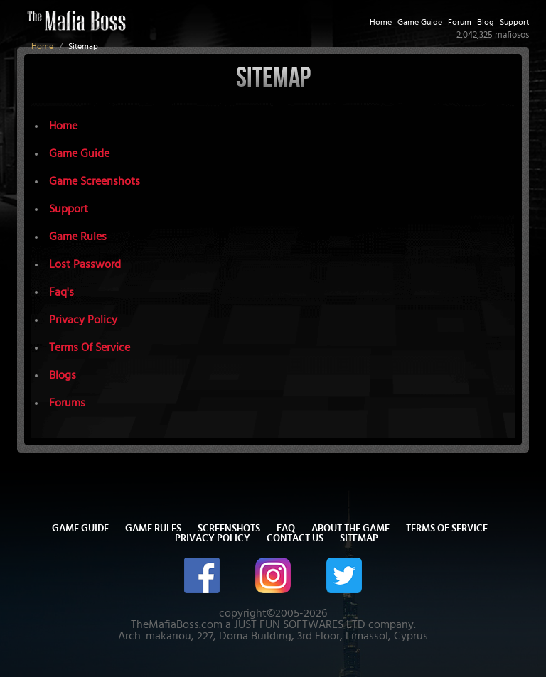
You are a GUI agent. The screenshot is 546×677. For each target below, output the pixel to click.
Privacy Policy (83, 319)
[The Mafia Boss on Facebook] (202, 573)
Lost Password (85, 264)
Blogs (62, 375)
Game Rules (78, 236)
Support (514, 22)
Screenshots (229, 529)
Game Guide (419, 22)
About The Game (350, 529)
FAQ (286, 529)
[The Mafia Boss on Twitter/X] (344, 573)
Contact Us (295, 538)
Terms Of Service (89, 347)
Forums (67, 402)
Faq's (61, 292)
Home (42, 46)
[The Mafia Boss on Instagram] (273, 573)
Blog (485, 22)
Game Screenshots (94, 181)
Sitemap (359, 538)
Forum (459, 22)
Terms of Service (447, 529)
